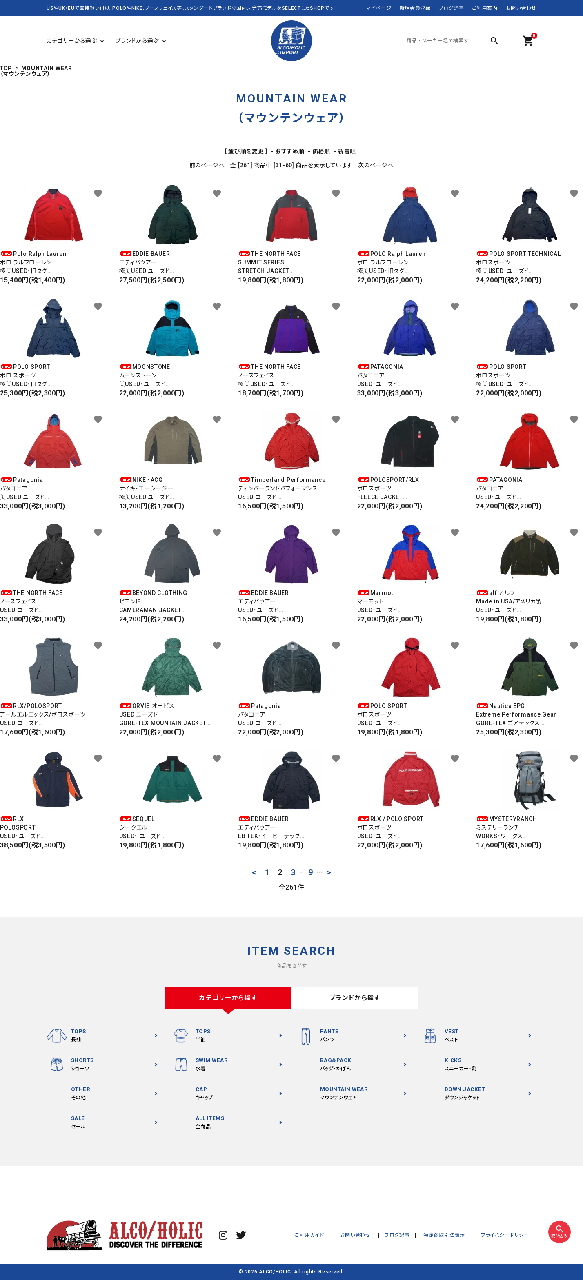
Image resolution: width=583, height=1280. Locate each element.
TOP (6, 68)
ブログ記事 (451, 8)
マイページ (379, 8)
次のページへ (376, 165)
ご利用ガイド (323, 1235)
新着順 (347, 151)
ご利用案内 (485, 8)
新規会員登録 (415, 8)
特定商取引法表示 (450, 1235)
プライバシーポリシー (507, 1235)
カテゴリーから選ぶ (72, 41)
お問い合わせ (521, 8)
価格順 (321, 151)
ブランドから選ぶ (137, 41)
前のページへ (207, 165)
